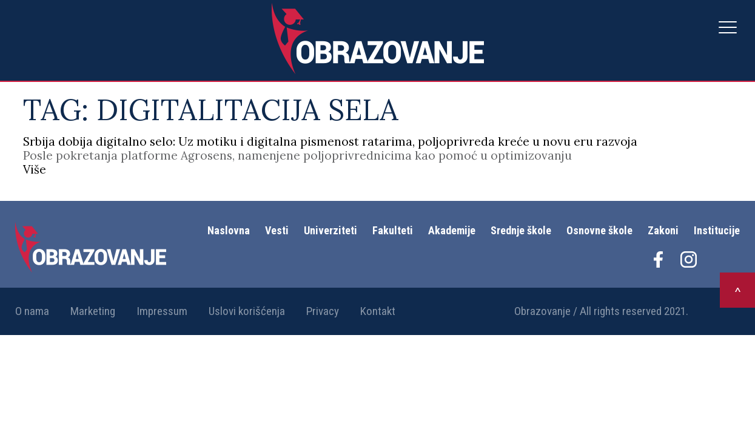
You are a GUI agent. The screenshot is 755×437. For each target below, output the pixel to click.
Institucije (717, 230)
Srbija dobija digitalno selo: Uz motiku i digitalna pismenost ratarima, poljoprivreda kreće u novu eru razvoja (330, 141)
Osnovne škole (599, 230)
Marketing (92, 311)
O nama (32, 311)
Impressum (161, 311)
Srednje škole (521, 230)
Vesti (277, 230)
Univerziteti (330, 230)
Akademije (451, 230)
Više (34, 169)
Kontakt (377, 311)
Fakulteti (392, 230)
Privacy (322, 311)
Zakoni (663, 230)
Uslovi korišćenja (247, 311)
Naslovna (228, 230)
